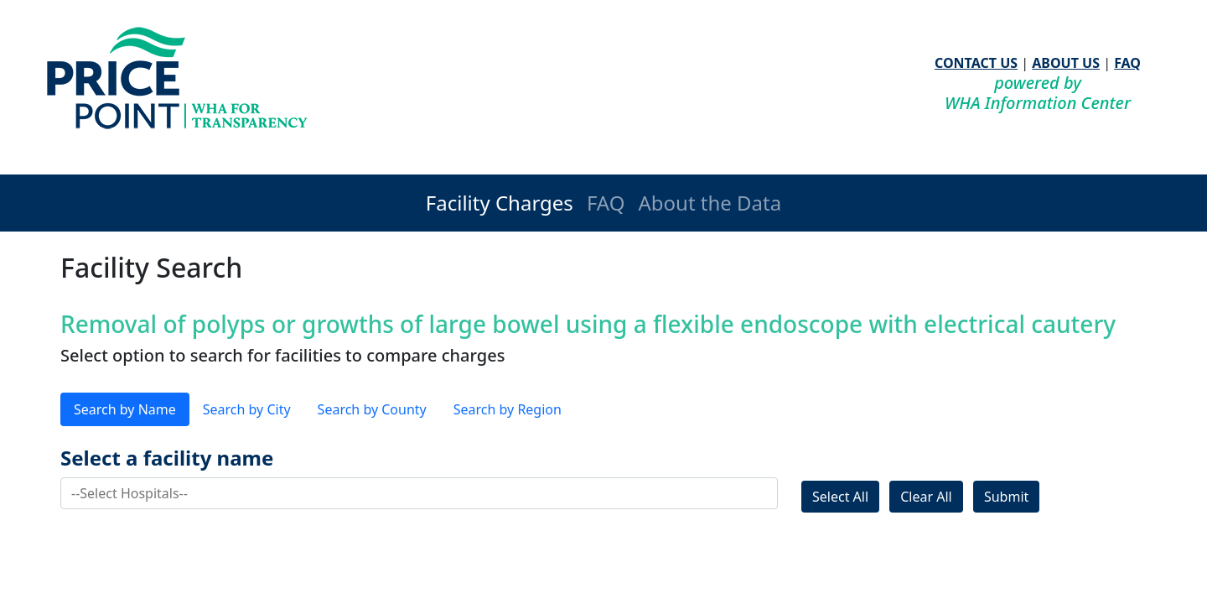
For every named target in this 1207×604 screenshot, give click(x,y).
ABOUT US (1066, 63)
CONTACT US (976, 63)
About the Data (709, 202)
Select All (840, 496)
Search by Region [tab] (507, 409)
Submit (1006, 496)
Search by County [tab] (372, 409)
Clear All (926, 496)
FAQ (1127, 63)
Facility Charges (499, 202)
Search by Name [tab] (125, 409)
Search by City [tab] (247, 409)
